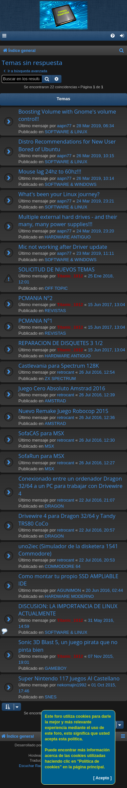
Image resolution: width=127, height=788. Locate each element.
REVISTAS (55, 310)
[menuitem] (122, 36)
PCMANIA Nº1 (35, 320)
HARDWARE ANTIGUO (68, 236)
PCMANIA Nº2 (35, 298)
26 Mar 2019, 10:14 (95, 178)
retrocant (65, 372)
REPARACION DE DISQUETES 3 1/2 (60, 343)
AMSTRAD (55, 400)
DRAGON (54, 506)
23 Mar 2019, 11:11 (95, 253)
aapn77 (64, 125)
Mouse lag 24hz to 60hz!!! (49, 171)
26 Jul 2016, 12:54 (97, 372)
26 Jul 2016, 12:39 (97, 394)
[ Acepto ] (102, 778)
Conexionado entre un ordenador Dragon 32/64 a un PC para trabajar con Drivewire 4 (70, 486)
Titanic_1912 (70, 275)
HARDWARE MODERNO (69, 596)
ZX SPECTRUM (60, 378)
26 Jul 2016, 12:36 (97, 417)
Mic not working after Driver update (62, 246)
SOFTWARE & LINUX (66, 131)
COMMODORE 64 (63, 566)
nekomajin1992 (72, 684)
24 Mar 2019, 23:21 (95, 200)
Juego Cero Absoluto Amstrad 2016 (61, 388)
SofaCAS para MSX (41, 433)
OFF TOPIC (56, 288)
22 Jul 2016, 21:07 (97, 500)
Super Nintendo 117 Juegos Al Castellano (69, 678)
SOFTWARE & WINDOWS (71, 184)
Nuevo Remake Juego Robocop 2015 (63, 411)
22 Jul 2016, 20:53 (97, 560)
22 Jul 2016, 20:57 (97, 530)
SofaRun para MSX (41, 456)
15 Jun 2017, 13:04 (106, 304)
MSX (49, 446)
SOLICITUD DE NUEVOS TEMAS (56, 269)
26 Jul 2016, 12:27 (97, 462)
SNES (50, 696)
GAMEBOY (56, 668)
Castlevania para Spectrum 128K (58, 365)
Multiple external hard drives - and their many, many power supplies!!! (67, 220)
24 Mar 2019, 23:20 (95, 230)
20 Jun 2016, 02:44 (104, 590)
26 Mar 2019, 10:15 (95, 155)
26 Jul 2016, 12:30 (97, 440)
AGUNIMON (69, 590)
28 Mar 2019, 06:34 (95, 125)
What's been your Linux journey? (59, 194)
